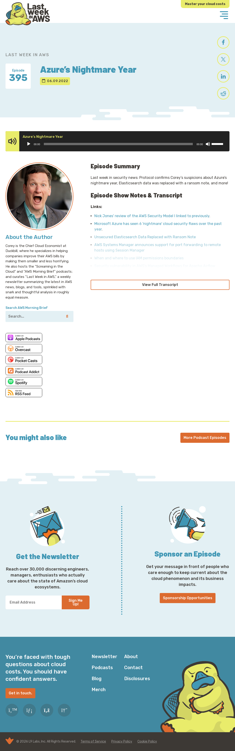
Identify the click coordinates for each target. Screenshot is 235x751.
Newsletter (104, 656)
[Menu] (223, 15)
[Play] (28, 144)
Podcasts (102, 667)
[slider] (118, 144)
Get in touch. (20, 693)
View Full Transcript (160, 285)
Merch (99, 689)
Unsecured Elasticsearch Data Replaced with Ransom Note (145, 237)
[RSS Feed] (46, 710)
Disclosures (137, 678)
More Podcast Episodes (205, 437)
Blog (96, 678)
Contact (133, 667)
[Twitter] (12, 710)
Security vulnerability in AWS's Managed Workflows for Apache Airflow (154, 266)
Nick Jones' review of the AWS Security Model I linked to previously (151, 216)
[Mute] (208, 144)
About (131, 656)
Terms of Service (93, 741)
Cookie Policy (147, 741)
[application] (125, 144)
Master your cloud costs (205, 4)
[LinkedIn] (29, 710)
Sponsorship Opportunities (187, 598)
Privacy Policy (121, 741)
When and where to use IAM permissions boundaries (139, 258)
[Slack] (64, 710)
